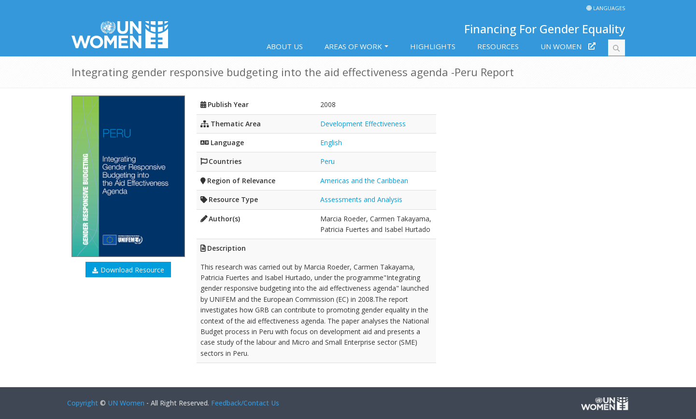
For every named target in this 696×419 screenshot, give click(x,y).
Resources (498, 46)
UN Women (561, 46)
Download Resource (132, 269)
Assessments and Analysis (361, 199)
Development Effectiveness (363, 123)
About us (285, 46)
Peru (327, 161)
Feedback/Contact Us (245, 402)
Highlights (432, 46)
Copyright (82, 402)
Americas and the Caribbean (364, 180)
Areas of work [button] (353, 46)
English (331, 142)
